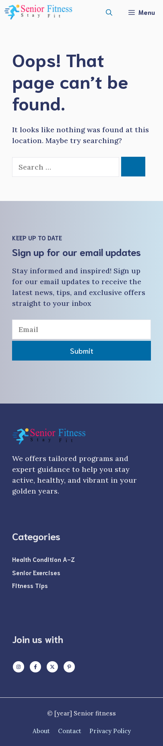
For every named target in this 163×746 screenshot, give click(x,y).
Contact (69, 731)
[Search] (133, 166)
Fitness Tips (30, 585)
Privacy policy (110, 731)
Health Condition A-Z (43, 559)
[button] (109, 12)
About (41, 731)
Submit (81, 350)
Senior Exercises (36, 572)
